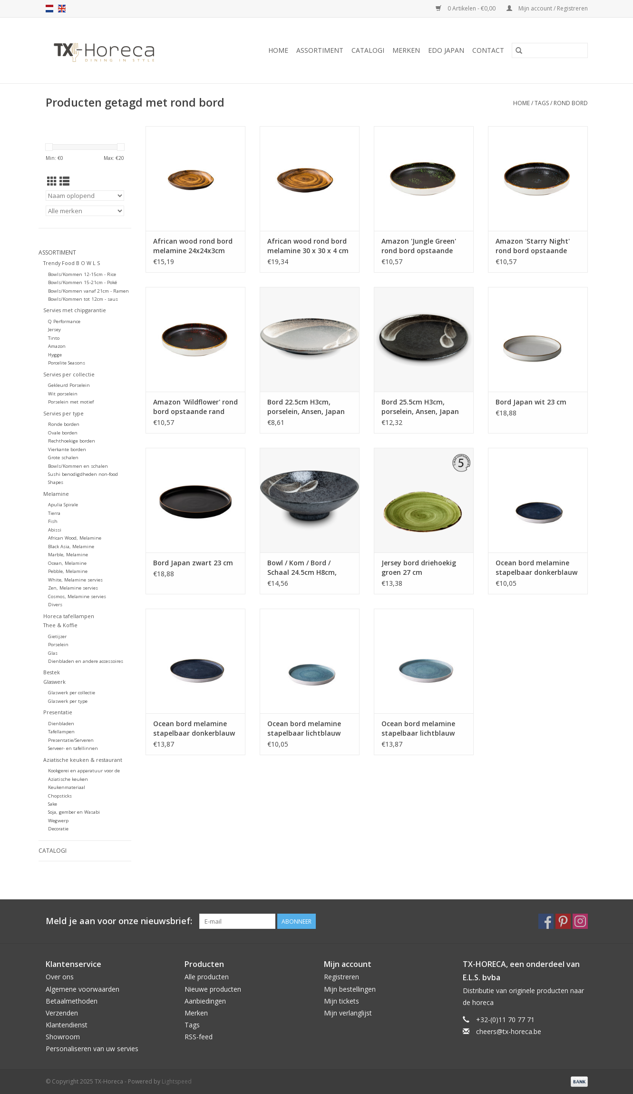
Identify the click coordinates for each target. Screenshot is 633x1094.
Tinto (53, 338)
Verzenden (62, 1012)
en (62, 8)
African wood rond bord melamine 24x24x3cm (193, 246)
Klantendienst (67, 1024)
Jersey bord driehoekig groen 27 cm (418, 567)
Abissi (54, 530)
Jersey (54, 329)
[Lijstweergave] (64, 181)
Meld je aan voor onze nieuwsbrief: (119, 921)
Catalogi (367, 50)
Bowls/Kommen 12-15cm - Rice (82, 274)
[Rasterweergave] (52, 181)
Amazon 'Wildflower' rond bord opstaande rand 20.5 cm (195, 406)
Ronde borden (63, 424)
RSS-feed (199, 1036)
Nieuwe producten (213, 989)
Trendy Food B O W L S (71, 262)
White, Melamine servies (75, 580)
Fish (53, 521)
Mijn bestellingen (350, 989)
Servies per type (63, 413)
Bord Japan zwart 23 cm (193, 562)
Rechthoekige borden (71, 441)
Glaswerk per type (68, 701)
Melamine (56, 493)
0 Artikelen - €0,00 (466, 8)
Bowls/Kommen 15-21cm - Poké (82, 282)
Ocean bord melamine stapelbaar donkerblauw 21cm (536, 567)
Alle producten (207, 976)
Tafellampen (61, 732)
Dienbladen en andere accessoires (85, 661)
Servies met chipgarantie (74, 310)
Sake (52, 804)
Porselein (58, 644)
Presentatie (57, 712)
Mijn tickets (341, 1000)
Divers (55, 604)
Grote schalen (63, 457)
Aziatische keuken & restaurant (82, 759)
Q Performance (64, 321)
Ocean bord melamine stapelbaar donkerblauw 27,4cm (194, 728)
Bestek (51, 672)
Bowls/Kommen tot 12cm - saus (83, 299)
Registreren (341, 976)
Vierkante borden (67, 449)
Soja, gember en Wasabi (74, 812)
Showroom (63, 1036)
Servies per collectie (69, 374)
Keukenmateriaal (66, 787)
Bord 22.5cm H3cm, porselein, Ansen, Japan (306, 406)
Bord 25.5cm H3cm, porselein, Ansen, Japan (420, 406)
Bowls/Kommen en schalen (78, 466)
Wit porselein (63, 394)
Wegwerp (58, 821)
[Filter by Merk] (85, 211)
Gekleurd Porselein (69, 385)
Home (278, 50)
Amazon (57, 346)
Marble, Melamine (68, 555)
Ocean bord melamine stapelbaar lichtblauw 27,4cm (418, 728)
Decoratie (58, 829)
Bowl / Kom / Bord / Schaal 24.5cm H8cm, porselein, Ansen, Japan (306, 567)
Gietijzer (57, 636)
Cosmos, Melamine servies (77, 596)
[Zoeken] (550, 50)
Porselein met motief (71, 402)
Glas (53, 653)
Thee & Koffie (60, 625)
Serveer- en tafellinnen (73, 748)
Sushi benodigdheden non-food (83, 474)
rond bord (571, 103)
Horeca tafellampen (68, 616)
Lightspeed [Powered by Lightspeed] (177, 1081)
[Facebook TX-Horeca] (546, 921)
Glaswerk (54, 681)
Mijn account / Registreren (547, 8)
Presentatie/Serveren (71, 740)
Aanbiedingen (205, 1000)
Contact (488, 50)
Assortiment (319, 50)
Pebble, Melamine (68, 571)
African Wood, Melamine (74, 538)
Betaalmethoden (71, 1000)
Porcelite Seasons (66, 363)
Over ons (60, 976)
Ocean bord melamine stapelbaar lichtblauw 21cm (304, 728)
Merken (406, 50)
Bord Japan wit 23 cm (531, 401)
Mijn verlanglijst (348, 1012)
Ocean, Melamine (67, 563)
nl (49, 8)
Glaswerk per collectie (71, 693)
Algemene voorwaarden (82, 989)
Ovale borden (63, 433)
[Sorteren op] (85, 195)
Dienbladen (61, 723)
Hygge (55, 355)
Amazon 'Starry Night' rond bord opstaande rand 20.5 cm (533, 246)
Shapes (55, 482)
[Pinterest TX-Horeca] (563, 921)
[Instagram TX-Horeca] (580, 921)
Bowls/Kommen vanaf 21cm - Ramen (88, 291)
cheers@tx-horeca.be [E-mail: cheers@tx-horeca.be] (508, 1031)
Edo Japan (446, 50)
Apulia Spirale (63, 505)
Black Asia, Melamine (71, 546)
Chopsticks (60, 796)
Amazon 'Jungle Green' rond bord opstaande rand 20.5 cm (418, 246)
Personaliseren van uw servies (92, 1048)
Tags (542, 103)
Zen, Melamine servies (73, 588)
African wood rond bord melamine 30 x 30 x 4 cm (308, 246)
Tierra (54, 513)
